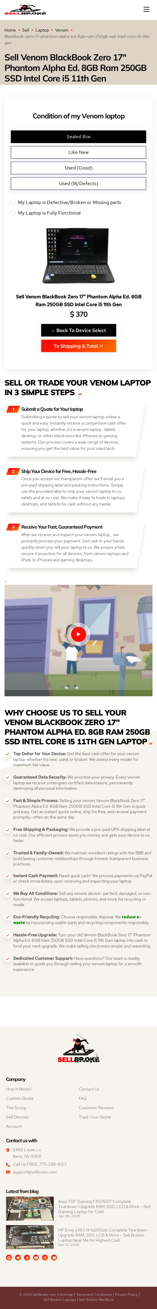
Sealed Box (79, 136)
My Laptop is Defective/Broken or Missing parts (78, 203)
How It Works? (19, 1089)
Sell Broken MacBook (96, 1299)
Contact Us (89, 1089)
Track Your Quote (95, 1117)
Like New (78, 152)
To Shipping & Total (78, 346)
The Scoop (16, 1107)
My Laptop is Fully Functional (78, 213)
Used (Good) (78, 168)
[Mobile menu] (147, 9)
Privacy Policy (126, 1294)
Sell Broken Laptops (59, 1299)
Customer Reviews (96, 1107)
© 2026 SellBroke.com (37, 1294)
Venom (61, 30)
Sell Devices (17, 1117)
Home (10, 30)
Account (14, 1126)
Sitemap (66, 1294)
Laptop (42, 30)
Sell (25, 30)
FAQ (83, 1098)
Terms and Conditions (94, 1294)
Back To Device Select (78, 330)
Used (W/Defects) (78, 183)
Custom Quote (20, 1098)
